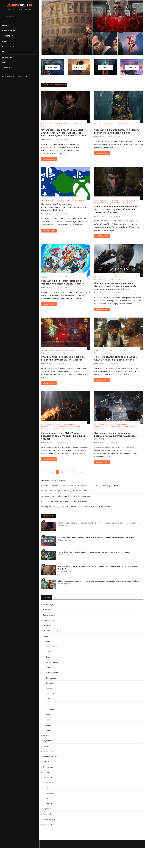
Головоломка (51, 646)
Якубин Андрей (46, 139)
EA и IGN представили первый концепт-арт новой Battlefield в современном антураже (96, 537)
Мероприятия (48, 751)
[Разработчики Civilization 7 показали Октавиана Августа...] (67, 27)
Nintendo (49, 782)
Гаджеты (46, 625)
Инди (47, 657)
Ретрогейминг (49, 814)
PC (3, 52)
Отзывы (46, 772)
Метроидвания (51, 672)
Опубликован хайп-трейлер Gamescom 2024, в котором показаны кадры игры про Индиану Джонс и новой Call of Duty (63, 132)
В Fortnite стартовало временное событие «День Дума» (64, 501)
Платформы (48, 777)
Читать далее (49, 159)
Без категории (49, 615)
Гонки (47, 652)
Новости (6, 41)
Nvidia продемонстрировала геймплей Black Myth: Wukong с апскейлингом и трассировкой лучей (115, 209)
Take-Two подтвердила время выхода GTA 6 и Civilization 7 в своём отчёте (115, 358)
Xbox (4, 62)
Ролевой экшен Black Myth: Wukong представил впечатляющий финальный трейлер (63, 436)
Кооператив (50, 667)
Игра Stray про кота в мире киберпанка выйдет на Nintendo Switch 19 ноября (63, 358)
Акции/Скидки (48, 604)
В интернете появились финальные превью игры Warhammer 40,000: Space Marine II (115, 436)
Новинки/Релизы (9, 31)
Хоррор (48, 720)
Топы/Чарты (48, 824)
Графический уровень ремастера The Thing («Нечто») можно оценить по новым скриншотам (99, 523)
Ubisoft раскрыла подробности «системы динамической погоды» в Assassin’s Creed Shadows (78, 506)
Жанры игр (7, 67)
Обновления (7, 36)
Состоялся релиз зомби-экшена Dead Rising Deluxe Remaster (66, 496)
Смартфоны (50, 803)
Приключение (50, 683)
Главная (6, 25)
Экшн (47, 730)
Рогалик (48, 688)
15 (77, 472)
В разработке (8, 46)
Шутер (48, 725)
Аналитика (47, 610)
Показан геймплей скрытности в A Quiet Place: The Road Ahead (66, 491)
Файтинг (48, 714)
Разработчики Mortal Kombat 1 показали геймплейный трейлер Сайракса (116, 131)
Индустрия (47, 741)
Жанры (45, 636)
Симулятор (49, 699)
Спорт (47, 704)
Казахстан (47, 746)
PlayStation (7, 57)
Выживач (49, 641)
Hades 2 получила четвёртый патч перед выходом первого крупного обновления (94, 552)
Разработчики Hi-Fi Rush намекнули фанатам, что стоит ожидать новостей (62, 282)
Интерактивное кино (54, 662)
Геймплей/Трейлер (50, 631)
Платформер (50, 678)
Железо (46, 735)
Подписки (47, 809)
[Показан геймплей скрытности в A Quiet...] (117, 16)
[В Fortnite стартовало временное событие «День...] (130, 43)
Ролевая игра (50, 693)
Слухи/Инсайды (49, 819)
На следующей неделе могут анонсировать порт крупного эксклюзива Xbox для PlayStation (63, 207)
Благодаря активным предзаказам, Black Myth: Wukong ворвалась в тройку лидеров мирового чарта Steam (116, 286)
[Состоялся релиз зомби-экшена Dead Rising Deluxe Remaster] (104, 43)
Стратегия (49, 709)
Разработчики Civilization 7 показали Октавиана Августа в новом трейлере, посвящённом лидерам (81, 485)
